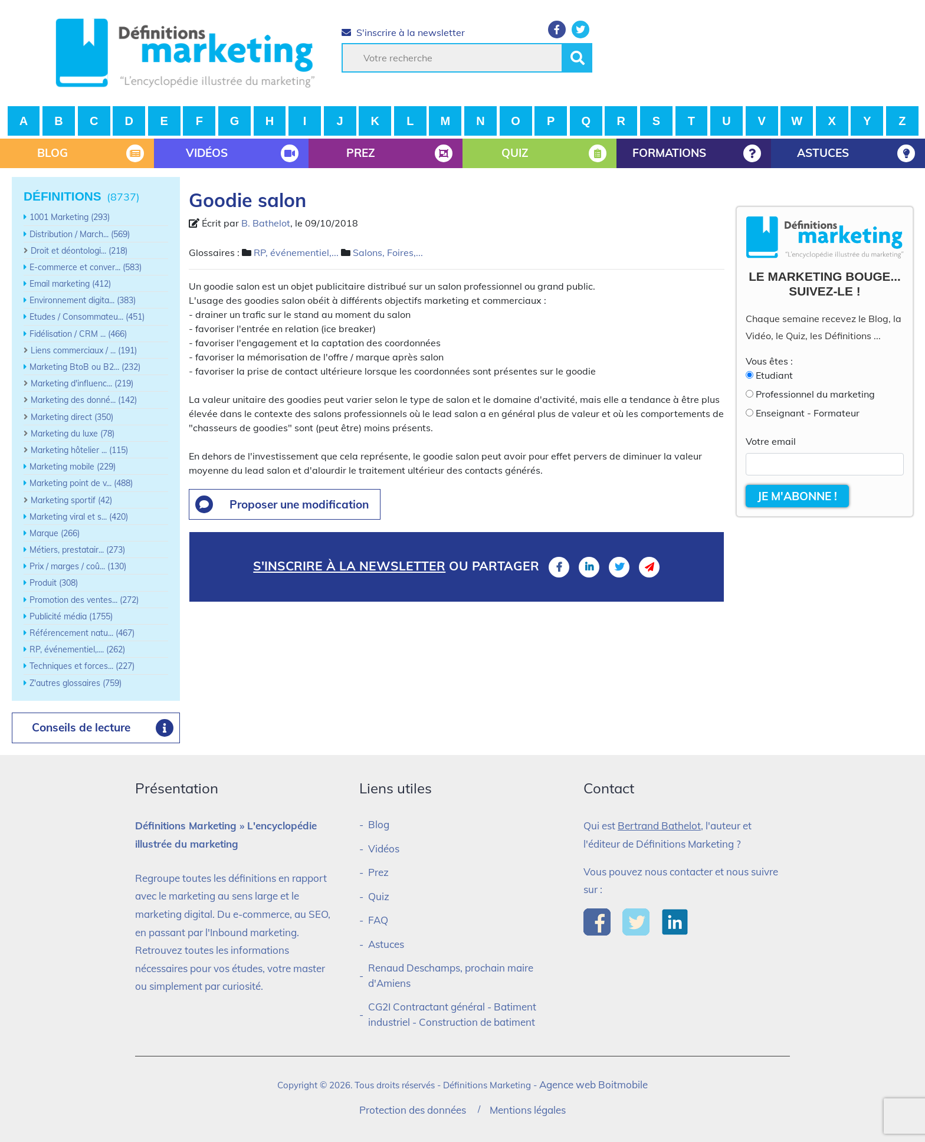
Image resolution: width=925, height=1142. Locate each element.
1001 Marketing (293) (69, 217)
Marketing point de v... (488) (81, 483)
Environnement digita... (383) (82, 300)
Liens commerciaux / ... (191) (84, 350)
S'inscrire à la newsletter (403, 32)
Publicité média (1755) (71, 616)
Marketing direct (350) (72, 417)
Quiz (378, 896)
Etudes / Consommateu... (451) (87, 316)
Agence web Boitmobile (593, 1084)
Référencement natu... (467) (82, 633)
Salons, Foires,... (388, 252)
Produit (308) (53, 582)
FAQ (378, 920)
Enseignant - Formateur (808, 413)
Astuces (386, 944)
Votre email (771, 441)
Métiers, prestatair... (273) (77, 549)
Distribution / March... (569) (79, 234)
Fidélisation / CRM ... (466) (78, 334)
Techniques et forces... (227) (82, 666)
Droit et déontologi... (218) (79, 250)
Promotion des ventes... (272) (84, 600)
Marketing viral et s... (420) (78, 516)
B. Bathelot (265, 223)
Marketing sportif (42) (71, 500)
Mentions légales (528, 1110)
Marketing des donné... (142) (84, 400)
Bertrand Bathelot (659, 825)
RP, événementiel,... (296, 252)
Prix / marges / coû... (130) (77, 566)
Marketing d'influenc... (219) (82, 383)
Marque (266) (54, 533)
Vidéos (383, 848)
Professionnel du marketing (815, 394)
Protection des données (412, 1110)
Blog (378, 824)
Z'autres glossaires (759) (75, 683)
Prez (378, 872)
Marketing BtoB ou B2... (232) (84, 367)
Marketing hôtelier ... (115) (79, 450)
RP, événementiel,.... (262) (77, 649)
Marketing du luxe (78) (72, 433)
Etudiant (774, 375)
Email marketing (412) (70, 283)
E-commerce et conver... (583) (85, 267)
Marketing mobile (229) (72, 466)
